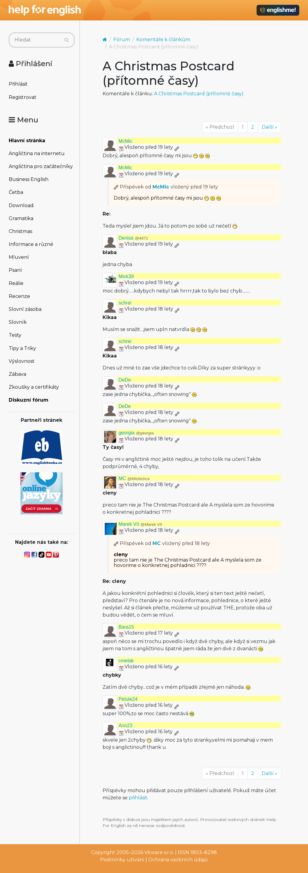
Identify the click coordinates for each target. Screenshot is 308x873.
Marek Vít (140, 524)
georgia (136, 432)
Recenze (19, 296)
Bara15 (126, 626)
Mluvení (19, 257)
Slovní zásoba (25, 309)
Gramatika (21, 218)
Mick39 (126, 276)
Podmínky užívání (122, 859)
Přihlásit (18, 84)
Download (21, 205)
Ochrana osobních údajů (178, 859)
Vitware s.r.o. (159, 852)
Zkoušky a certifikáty (34, 387)
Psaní (15, 270)
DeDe (125, 379)
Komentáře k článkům (163, 39)
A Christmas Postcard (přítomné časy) (199, 93)
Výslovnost (22, 361)
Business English (28, 179)
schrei (125, 302)
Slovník (18, 322)
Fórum (121, 39)
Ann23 (125, 725)
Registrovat (22, 97)
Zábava (17, 374)
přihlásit (138, 798)
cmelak (126, 660)
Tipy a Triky (22, 348)
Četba (16, 192)
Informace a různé (31, 244)
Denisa (133, 237)
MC (134, 478)
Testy (15, 335)
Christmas (20, 231)
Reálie (16, 283)
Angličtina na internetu (37, 153)
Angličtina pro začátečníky (41, 166)
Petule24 (128, 699)
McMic (125, 141)
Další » (269, 127)
